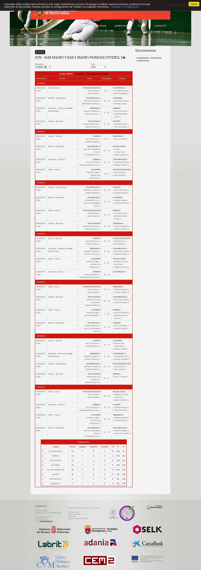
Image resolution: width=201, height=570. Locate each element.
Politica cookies (73, 512)
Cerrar (194, 4)
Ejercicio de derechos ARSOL (78, 518)
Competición (122, 26)
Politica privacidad (74, 514)
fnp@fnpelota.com (46, 521)
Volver (41, 52)
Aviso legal (72, 516)
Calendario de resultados (97, 74)
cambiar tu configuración (125, 6)
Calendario (79, 74)
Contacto (160, 26)
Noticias (101, 26)
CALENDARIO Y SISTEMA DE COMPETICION (149, 59)
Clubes (142, 26)
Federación (81, 26)
